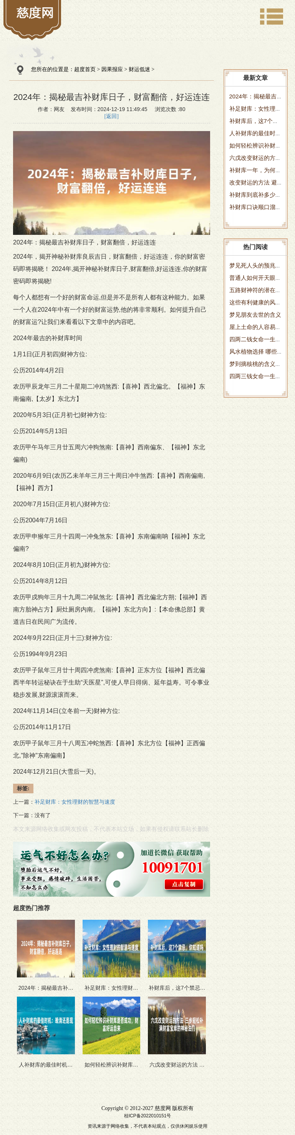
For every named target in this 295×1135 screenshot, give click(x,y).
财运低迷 (139, 69)
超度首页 (85, 69)
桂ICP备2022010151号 (147, 1115)
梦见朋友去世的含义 (255, 314)
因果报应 (112, 69)
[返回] (111, 116)
